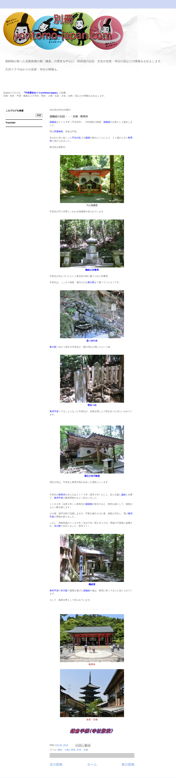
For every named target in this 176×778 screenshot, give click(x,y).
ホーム (92, 764)
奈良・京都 (82, 749)
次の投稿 (56, 764)
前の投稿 (128, 764)
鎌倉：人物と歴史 (67, 749)
